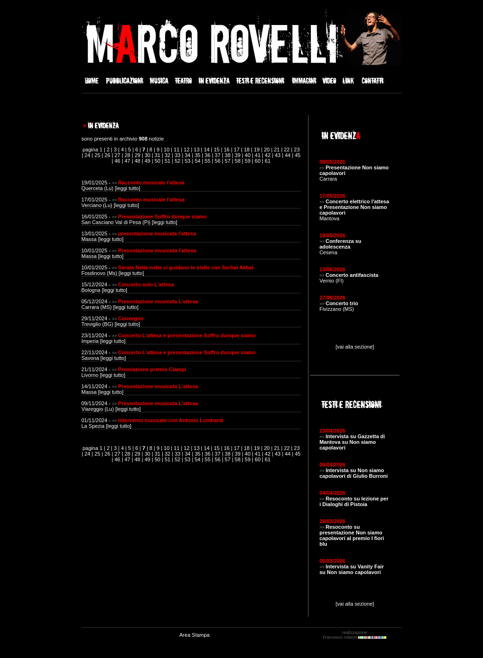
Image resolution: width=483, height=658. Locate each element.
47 (127, 161)
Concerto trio (341, 303)
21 (277, 149)
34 (187, 155)
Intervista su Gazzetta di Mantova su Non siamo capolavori (352, 441)
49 (147, 161)
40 (247, 155)
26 (107, 155)
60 (257, 161)
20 (266, 149)
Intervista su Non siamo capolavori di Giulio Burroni (353, 473)
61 (267, 161)
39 (238, 155)
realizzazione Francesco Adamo (354, 635)
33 (177, 155)
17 (237, 149)
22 (287, 149)
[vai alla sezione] (355, 347)
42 (267, 155)
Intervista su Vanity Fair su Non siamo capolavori (351, 569)
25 (97, 155)
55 (207, 161)
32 (167, 155)
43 (278, 155)
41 (257, 155)
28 (127, 155)
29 (137, 155)
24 (87, 155)
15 (216, 149)
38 (227, 155)
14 (206, 149)
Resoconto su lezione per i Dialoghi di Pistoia (353, 501)
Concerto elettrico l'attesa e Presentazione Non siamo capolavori (354, 207)
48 (137, 161)
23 (297, 149)
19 (256, 149)
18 (247, 149)
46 (117, 161)
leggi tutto (127, 188)
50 (157, 161)
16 (226, 149)
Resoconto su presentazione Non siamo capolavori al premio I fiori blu (351, 535)
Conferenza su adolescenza (340, 244)
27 (117, 155)
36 (207, 155)
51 (167, 161)
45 (297, 155)
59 (247, 161)
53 (187, 161)
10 (166, 149)
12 (187, 149)
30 (147, 155)
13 (197, 149)
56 (217, 161)
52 (177, 161)
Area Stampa (194, 635)
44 (288, 155)
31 (157, 155)
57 (227, 161)
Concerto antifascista (351, 275)
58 (238, 161)
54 (197, 161)
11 (176, 149)
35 (197, 155)
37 (217, 155)
